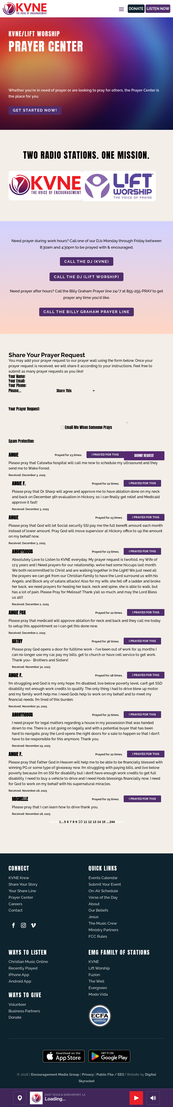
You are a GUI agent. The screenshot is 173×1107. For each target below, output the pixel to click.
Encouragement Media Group (55, 1075)
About (94, 904)
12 (90, 822)
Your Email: (17, 381)
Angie (13, 454)
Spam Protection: (21, 441)
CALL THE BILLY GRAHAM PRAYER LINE (86, 311)
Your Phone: (17, 385)
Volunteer (17, 1004)
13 (94, 822)
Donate (127, 8)
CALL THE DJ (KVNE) (86, 261)
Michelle (20, 798)
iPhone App (19, 974)
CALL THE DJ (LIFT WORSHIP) (86, 277)
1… (61, 822)
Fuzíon (94, 974)
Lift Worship (99, 968)
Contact (16, 910)
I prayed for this (105, 454)
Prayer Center (21, 897)
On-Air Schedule (103, 891)
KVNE (94, 961)
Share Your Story (23, 884)
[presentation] (86, 441)
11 (85, 822)
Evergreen (98, 988)
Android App (20, 981)
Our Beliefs (98, 910)
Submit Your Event (105, 884)
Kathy (17, 641)
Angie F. (19, 483)
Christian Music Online (28, 961)
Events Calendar (103, 878)
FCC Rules (98, 936)
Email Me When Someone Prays (88, 427)
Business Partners (24, 1011)
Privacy (88, 1075)
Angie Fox (17, 612)
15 (103, 822)
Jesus (93, 916)
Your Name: (17, 376)
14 (99, 822)
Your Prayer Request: (24, 409)
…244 (111, 822)
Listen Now (154, 8)
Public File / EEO (110, 1075)
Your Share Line (22, 891)
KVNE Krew (19, 878)
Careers (15, 904)
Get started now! (35, 110)
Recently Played (23, 968)
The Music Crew (103, 923)
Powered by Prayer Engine (25, 830)
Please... (15, 391)
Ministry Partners (103, 930)
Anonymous (22, 551)
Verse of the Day (103, 897)
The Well (96, 981)
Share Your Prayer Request (47, 354)
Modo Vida (98, 994)
